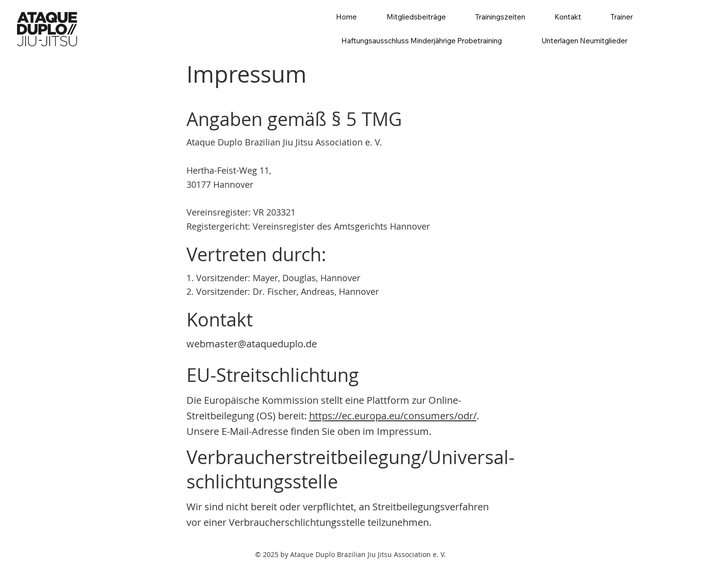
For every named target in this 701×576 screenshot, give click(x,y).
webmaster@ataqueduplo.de (251, 343)
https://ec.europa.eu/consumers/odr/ (393, 415)
